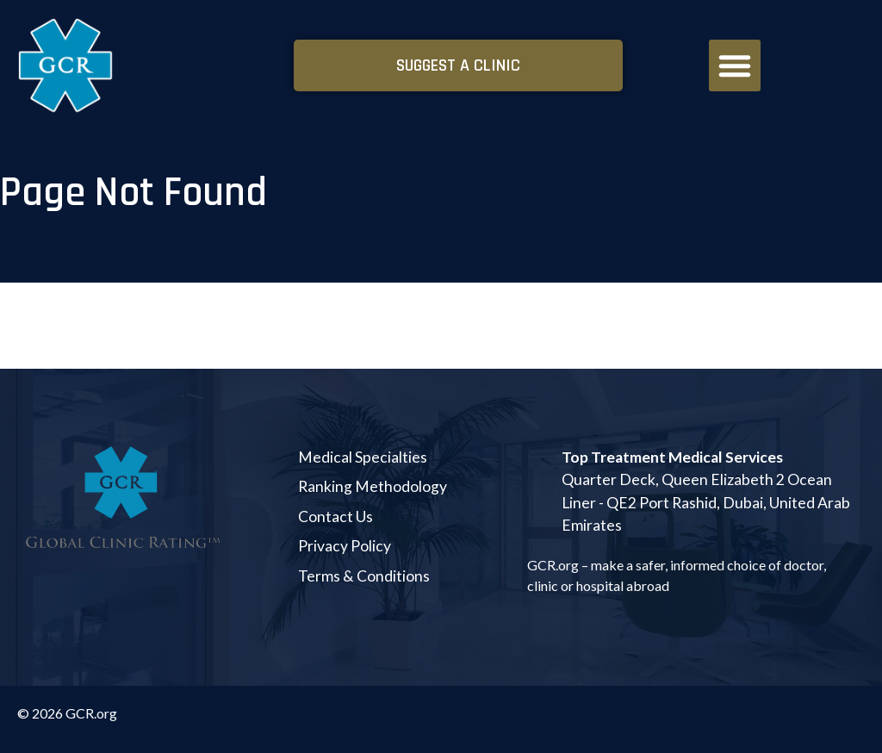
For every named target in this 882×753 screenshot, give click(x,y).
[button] (735, 65)
